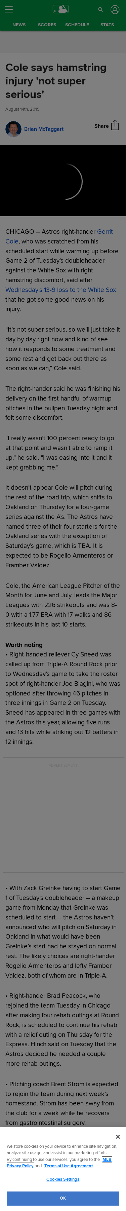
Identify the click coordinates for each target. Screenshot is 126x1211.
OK (63, 1198)
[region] (63, 1169)
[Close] (118, 1136)
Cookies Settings (62, 1179)
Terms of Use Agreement (68, 1166)
